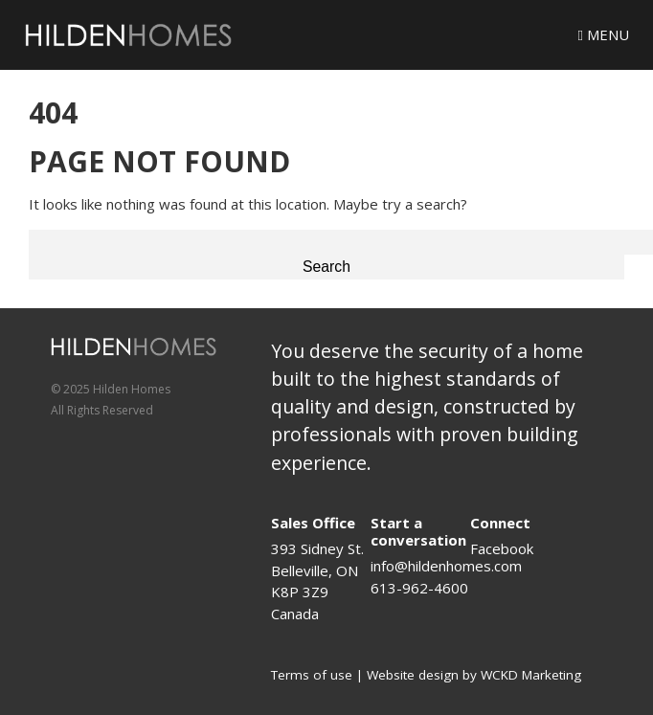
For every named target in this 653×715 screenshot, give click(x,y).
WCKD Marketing (531, 674)
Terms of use (311, 674)
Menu (603, 34)
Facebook (501, 548)
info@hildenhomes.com (446, 565)
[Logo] (128, 35)
